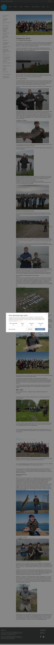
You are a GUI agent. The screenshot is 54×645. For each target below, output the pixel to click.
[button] (12, 329)
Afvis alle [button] (30, 329)
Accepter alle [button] (40, 329)
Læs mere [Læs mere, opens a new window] (19, 320)
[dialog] (27, 322)
